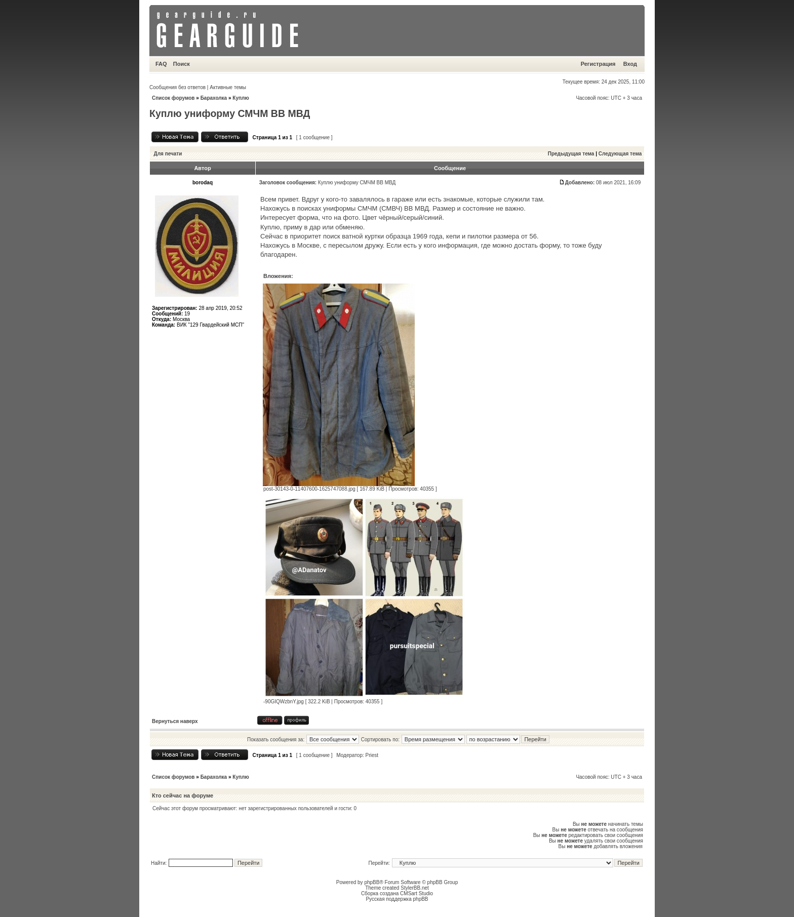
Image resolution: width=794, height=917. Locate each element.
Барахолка (214, 98)
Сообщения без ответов (177, 87)
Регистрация (598, 64)
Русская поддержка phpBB (397, 899)
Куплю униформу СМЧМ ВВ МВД (229, 113)
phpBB (371, 882)
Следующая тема (620, 153)
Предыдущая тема (571, 153)
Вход (630, 64)
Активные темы (228, 87)
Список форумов (173, 98)
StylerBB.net (415, 888)
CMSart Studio (416, 893)
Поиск (181, 64)
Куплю (240, 98)
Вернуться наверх (175, 721)
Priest (372, 755)
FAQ (161, 64)
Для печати (168, 153)
